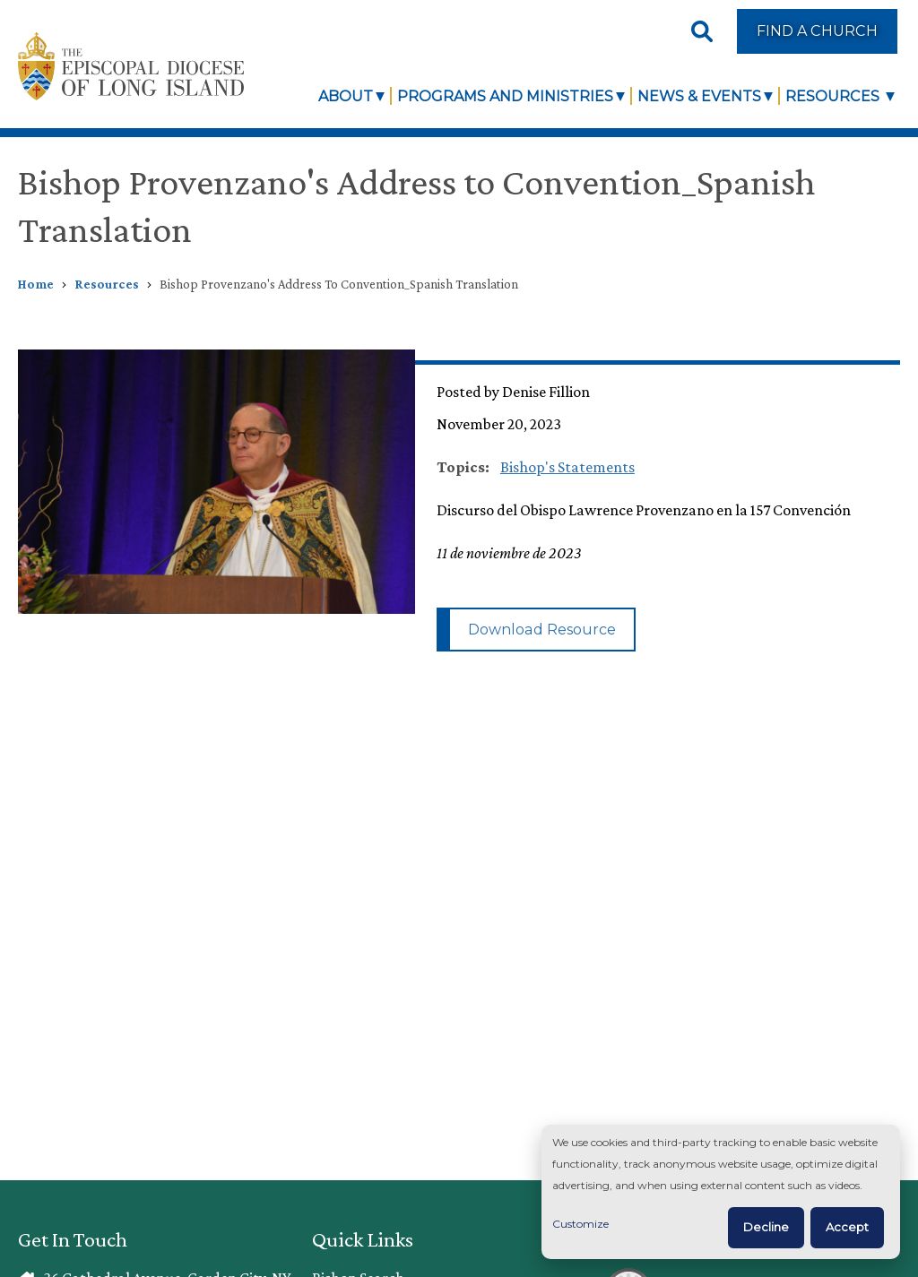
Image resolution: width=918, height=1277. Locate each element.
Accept (847, 1227)
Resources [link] (834, 96)
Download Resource (542, 629)
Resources (106, 284)
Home (36, 284)
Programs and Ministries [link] (505, 96)
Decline (766, 1227)
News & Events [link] (699, 96)
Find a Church (817, 30)
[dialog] (720, 1192)
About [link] (345, 96)
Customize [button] (580, 1223)
